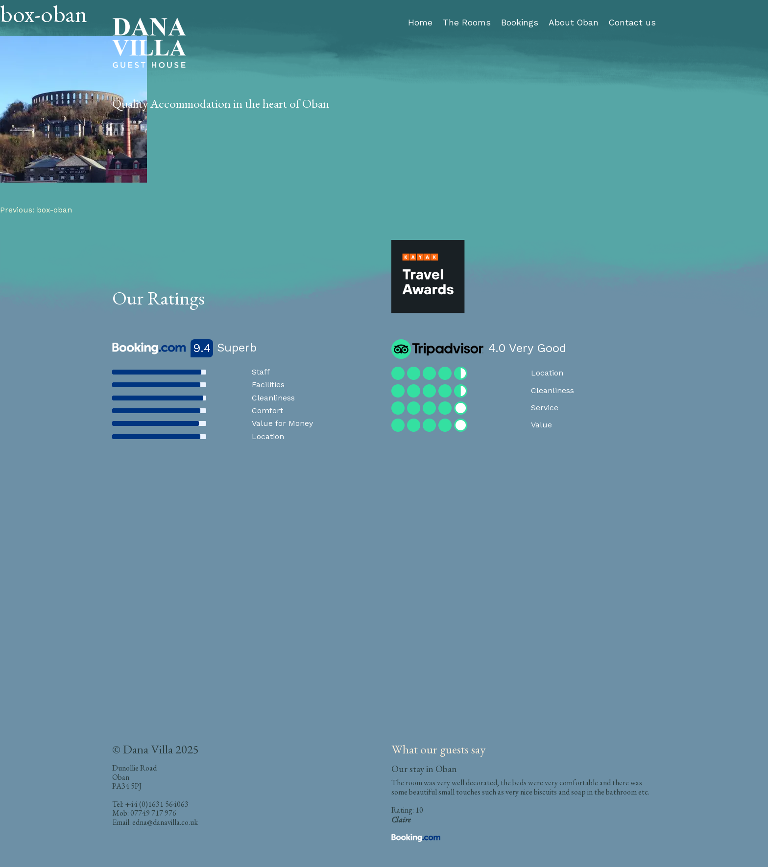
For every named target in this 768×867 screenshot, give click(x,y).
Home (420, 22)
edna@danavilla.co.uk (165, 822)
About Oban (574, 22)
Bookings (519, 22)
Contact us (632, 22)
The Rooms (467, 22)
